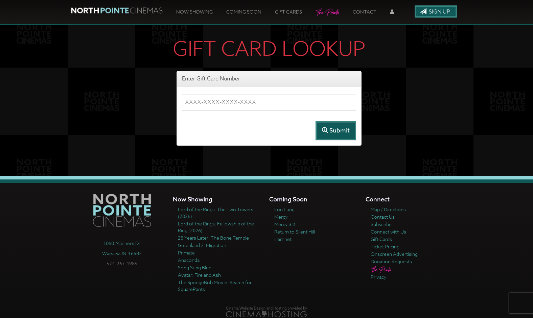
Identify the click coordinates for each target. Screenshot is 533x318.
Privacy (379, 277)
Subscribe (381, 224)
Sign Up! (436, 12)
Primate (186, 252)
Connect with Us (388, 231)
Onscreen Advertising (394, 254)
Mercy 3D (284, 224)
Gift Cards (288, 11)
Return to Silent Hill (294, 231)
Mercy (281, 217)
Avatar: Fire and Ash (199, 275)
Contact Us (383, 217)
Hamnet (283, 239)
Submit (336, 130)
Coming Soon (243, 11)
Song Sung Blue (194, 267)
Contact (364, 11)
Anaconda (189, 260)
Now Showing (194, 11)
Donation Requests (391, 261)
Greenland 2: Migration (202, 245)
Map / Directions (388, 209)
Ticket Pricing (385, 246)
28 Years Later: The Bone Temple (213, 238)
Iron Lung (284, 209)
